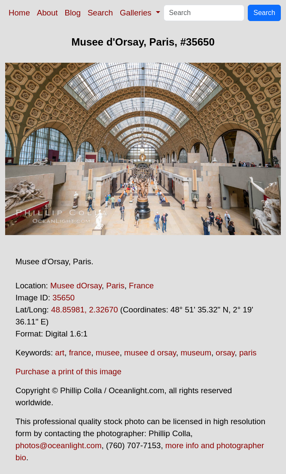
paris (247, 352)
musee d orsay (150, 352)
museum (195, 352)
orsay (225, 352)
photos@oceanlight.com (58, 445)
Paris (115, 285)
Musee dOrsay (76, 285)
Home (19, 12)
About (47, 12)
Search (100, 12)
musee (108, 352)
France (141, 285)
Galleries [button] (137, 12)
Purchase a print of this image (68, 371)
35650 (63, 297)
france (80, 352)
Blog (73, 12)
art (59, 352)
